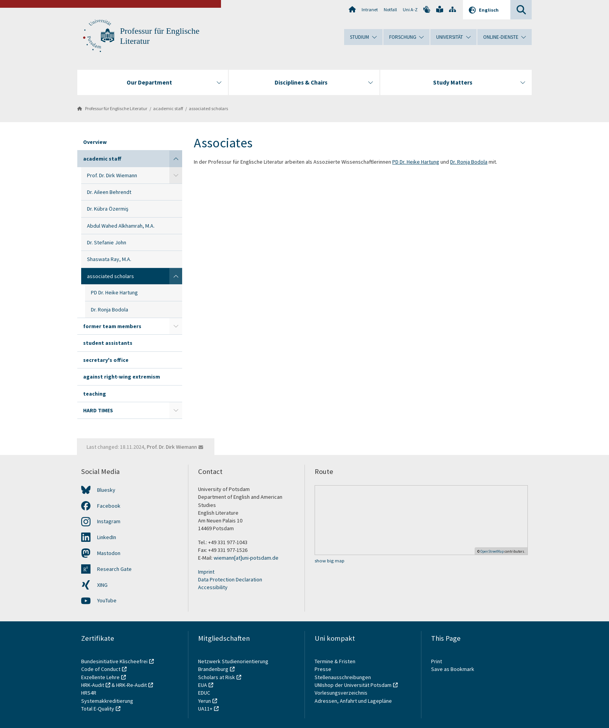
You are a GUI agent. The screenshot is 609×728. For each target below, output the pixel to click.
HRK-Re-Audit (131, 684)
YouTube (107, 600)
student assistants (107, 342)
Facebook (108, 505)
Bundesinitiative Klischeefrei (114, 661)
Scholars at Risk (216, 677)
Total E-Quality (97, 708)
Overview (95, 141)
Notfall (390, 9)
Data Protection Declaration (230, 579)
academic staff (168, 108)
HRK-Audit (92, 684)
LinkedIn (106, 537)
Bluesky (106, 489)
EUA (202, 684)
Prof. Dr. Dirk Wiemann (112, 175)
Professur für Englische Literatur (116, 108)
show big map (330, 561)
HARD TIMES (98, 410)
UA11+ (205, 708)
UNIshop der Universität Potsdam (353, 684)
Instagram (108, 521)
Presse (323, 669)
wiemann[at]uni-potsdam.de (246, 557)
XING (102, 584)
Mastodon (108, 553)
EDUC (204, 692)
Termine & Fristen (336, 661)
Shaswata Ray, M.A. (109, 259)
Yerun (204, 700)
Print (436, 661)
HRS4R (88, 692)
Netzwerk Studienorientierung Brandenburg (233, 665)
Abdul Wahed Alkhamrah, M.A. (121, 225)
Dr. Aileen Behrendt (109, 191)
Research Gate (114, 568)
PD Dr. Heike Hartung (114, 292)
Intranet (370, 9)
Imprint (206, 571)
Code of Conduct (100, 669)
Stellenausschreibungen (343, 677)
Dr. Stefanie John (106, 242)
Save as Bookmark (452, 669)
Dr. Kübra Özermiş (108, 208)
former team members (112, 326)
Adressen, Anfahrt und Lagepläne (353, 700)
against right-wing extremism (121, 376)
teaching (94, 393)
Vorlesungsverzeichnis (342, 692)
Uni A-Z (410, 9)
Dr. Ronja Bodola (109, 309)
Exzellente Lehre (100, 677)
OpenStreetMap (492, 551)
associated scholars (208, 108)
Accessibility (213, 587)
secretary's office (106, 359)
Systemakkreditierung (107, 700)
